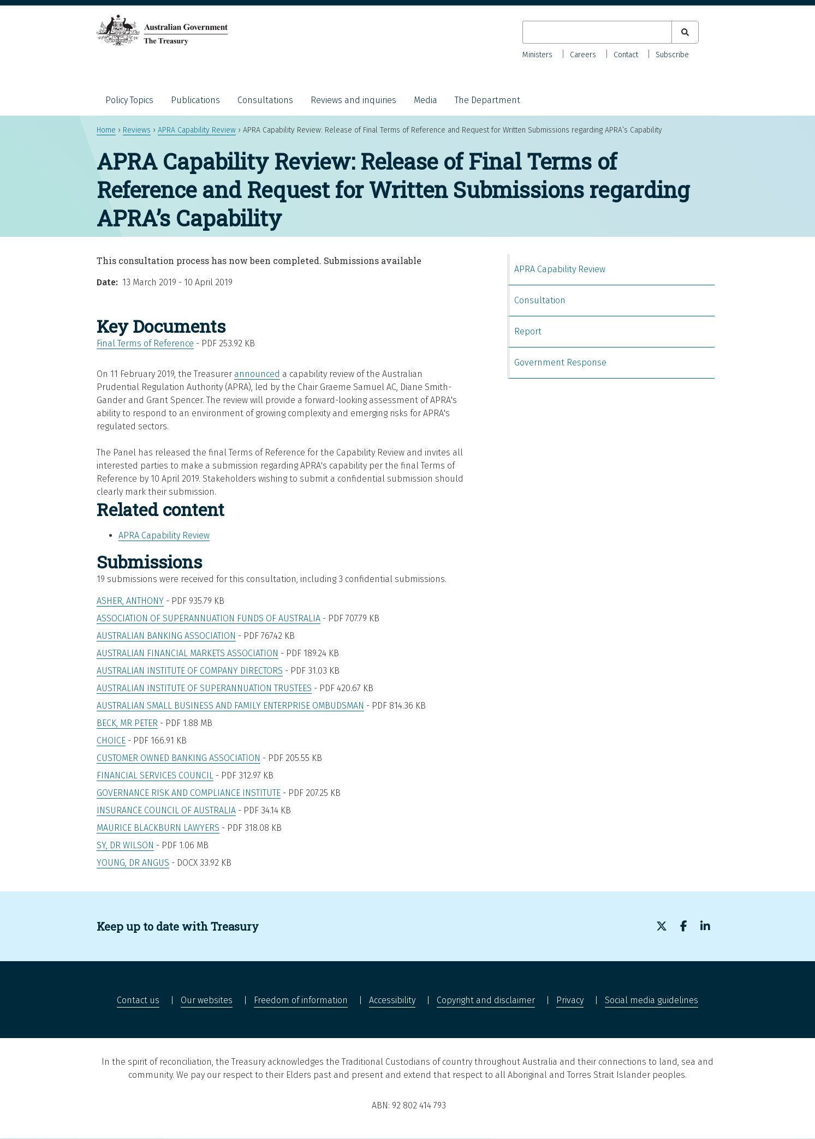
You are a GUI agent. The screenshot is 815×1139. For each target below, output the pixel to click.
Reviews (137, 130)
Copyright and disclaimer (486, 1000)
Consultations (265, 100)
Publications (195, 100)
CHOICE (111, 740)
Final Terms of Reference (145, 343)
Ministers (537, 54)
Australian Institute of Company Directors (190, 671)
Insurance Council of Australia (166, 810)
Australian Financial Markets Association (187, 653)
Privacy (570, 1000)
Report (528, 331)
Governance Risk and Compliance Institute (189, 793)
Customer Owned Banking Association (178, 758)
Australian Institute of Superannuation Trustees (204, 688)
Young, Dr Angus (133, 863)
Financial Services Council (155, 775)
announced (257, 374)
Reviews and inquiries (353, 100)
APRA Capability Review (197, 130)
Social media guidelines (651, 1000)
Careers (583, 54)
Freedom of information (301, 1000)
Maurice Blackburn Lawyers (158, 828)
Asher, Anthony (130, 601)
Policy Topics (129, 100)
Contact (626, 54)
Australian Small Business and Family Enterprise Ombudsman (230, 705)
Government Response (560, 362)
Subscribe (672, 54)
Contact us (138, 1000)
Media (425, 100)
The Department (487, 100)
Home (106, 130)
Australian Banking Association (166, 636)
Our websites (207, 1000)
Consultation (540, 300)
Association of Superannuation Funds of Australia (208, 618)
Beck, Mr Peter (127, 723)
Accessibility (392, 1000)
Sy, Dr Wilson (125, 845)
